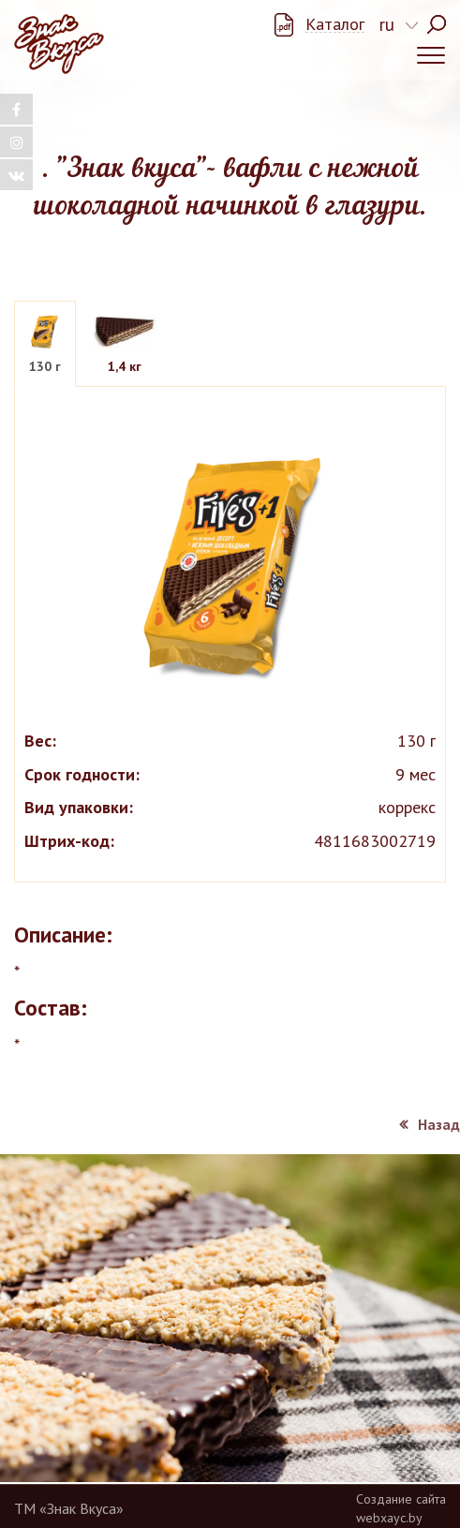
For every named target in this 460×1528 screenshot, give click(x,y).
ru (386, 24)
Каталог (334, 25)
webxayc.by (389, 1517)
